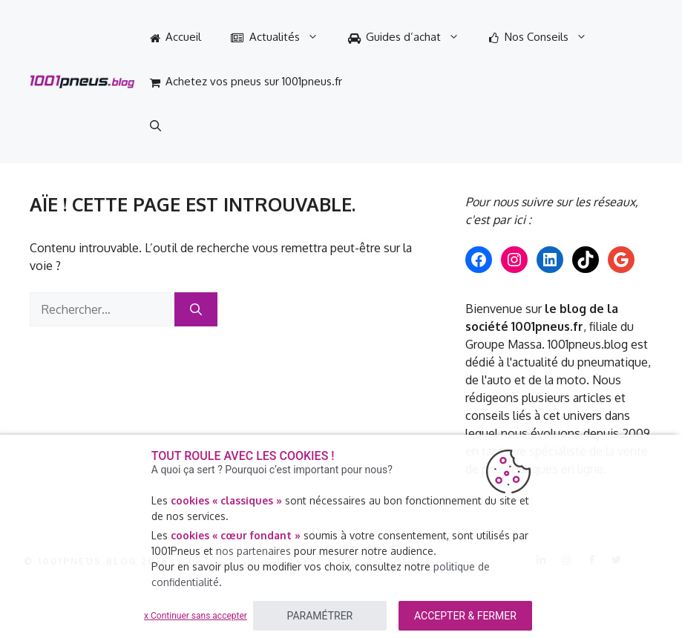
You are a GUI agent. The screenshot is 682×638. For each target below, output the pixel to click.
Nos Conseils (545, 37)
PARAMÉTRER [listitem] (320, 616)
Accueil (176, 37)
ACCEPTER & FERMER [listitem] (465, 616)
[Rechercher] (195, 309)
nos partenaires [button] (253, 551)
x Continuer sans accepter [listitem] (195, 616)
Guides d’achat (411, 37)
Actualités (282, 37)
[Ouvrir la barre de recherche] (155, 126)
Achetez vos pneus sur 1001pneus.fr (246, 81)
